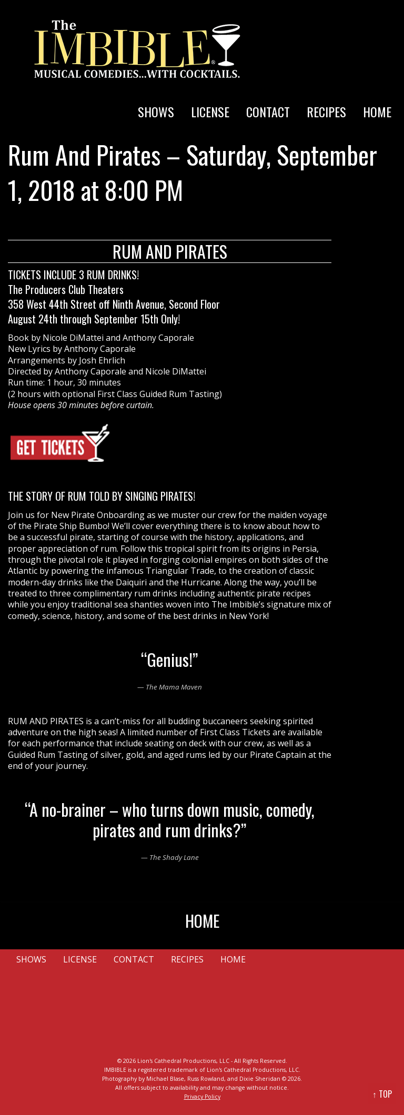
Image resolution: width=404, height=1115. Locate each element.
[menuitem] (156, 101)
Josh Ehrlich (102, 360)
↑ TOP (382, 1094)
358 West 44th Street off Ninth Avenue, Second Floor (114, 304)
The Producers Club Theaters (66, 289)
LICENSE (210, 111)
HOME (377, 111)
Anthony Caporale (158, 337)
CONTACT (268, 111)
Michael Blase (165, 1078)
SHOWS (156, 111)
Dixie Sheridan (259, 1078)
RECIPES (326, 111)
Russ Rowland (205, 1078)
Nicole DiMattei (73, 337)
